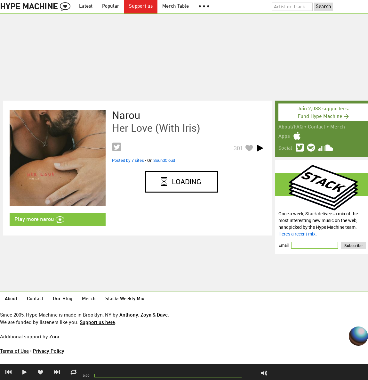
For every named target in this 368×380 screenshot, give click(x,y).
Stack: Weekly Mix (124, 299)
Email (284, 245)
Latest (85, 6)
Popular (110, 6)
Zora (54, 336)
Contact (316, 127)
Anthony (128, 314)
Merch (337, 127)
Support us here (97, 322)
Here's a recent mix (297, 234)
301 (238, 148)
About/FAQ (290, 127)
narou (126, 115)
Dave (162, 314)
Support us (141, 6)
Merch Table (175, 6)
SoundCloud (164, 160)
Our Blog (62, 299)
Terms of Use (14, 351)
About (11, 299)
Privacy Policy (48, 351)
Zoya (145, 314)
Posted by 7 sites (128, 160)
